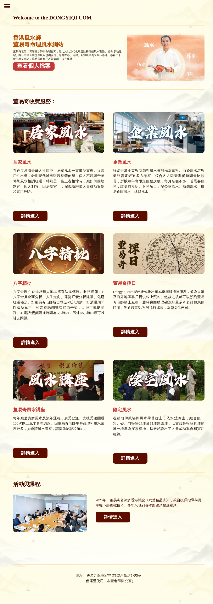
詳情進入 (30, 216)
